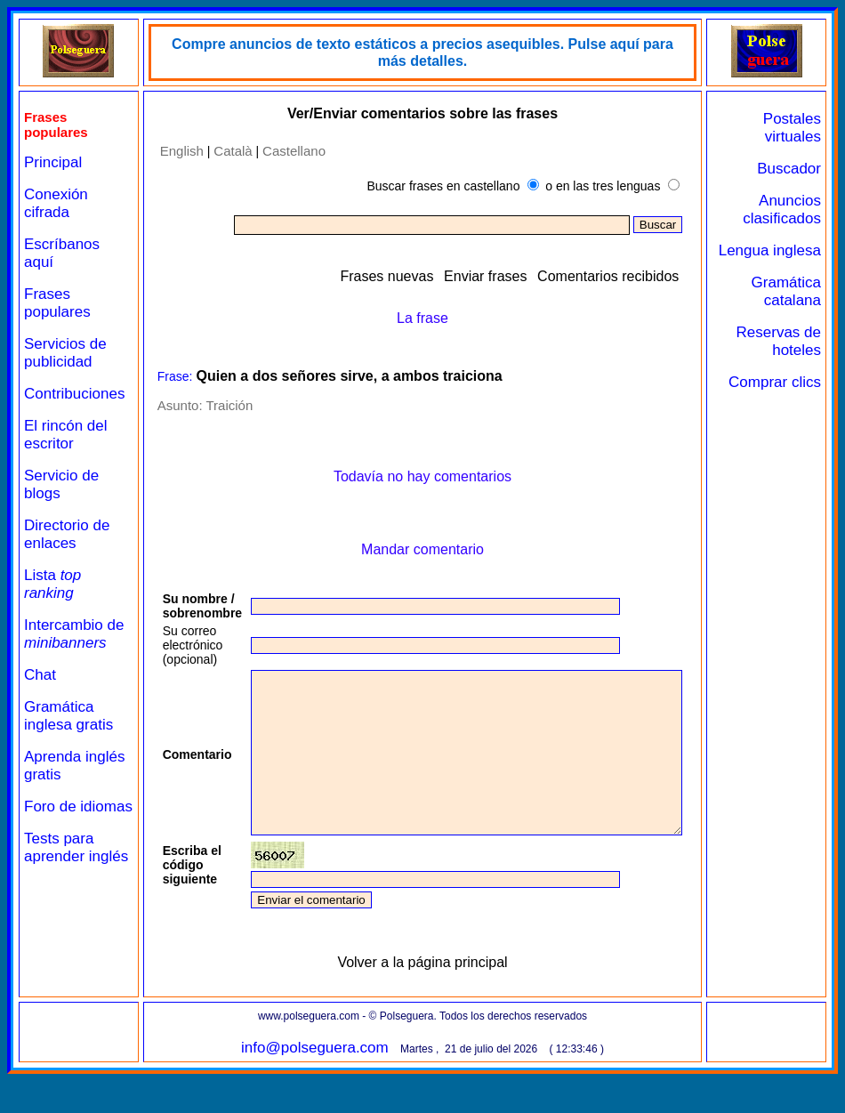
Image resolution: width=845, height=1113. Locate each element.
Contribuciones (74, 393)
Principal (53, 162)
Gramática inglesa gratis (68, 715)
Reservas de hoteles (792, 359)
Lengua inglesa (802, 259)
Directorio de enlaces (66, 534)
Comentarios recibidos (646, 276)
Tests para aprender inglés (58, 874)
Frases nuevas (424, 276)
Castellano (286, 150)
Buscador (796, 168)
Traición (221, 405)
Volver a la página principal (437, 994)
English (173, 150)
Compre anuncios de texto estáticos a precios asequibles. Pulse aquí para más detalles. (437, 52)
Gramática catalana (792, 309)
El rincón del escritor (66, 434)
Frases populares (57, 303)
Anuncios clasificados (789, 209)
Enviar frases (523, 276)
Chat (40, 674)
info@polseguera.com (330, 1079)
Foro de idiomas (50, 815)
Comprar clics (798, 408)
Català (224, 150)
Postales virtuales (799, 127)
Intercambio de (74, 634)
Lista (52, 584)
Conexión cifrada (56, 203)
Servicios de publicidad (65, 352)
